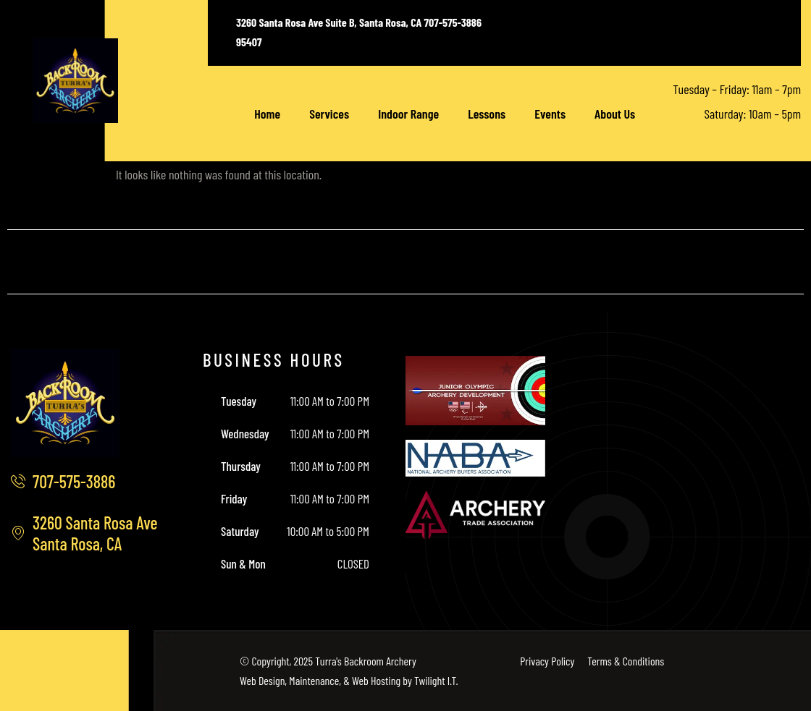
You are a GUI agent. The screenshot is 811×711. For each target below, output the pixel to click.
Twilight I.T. (436, 680)
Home (267, 114)
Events (550, 114)
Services (329, 114)
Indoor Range (408, 114)
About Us (614, 114)
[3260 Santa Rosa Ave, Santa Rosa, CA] (709, 464)
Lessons (486, 114)
